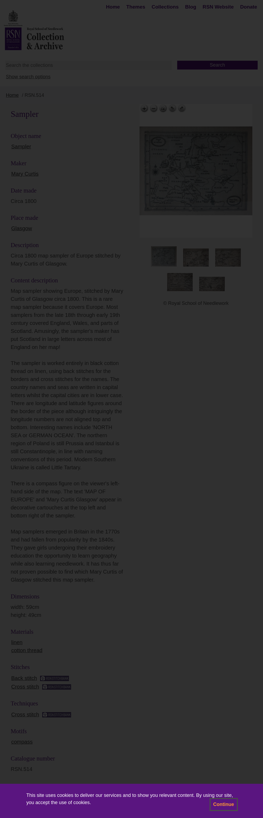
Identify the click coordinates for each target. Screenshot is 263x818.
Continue (223, 804)
